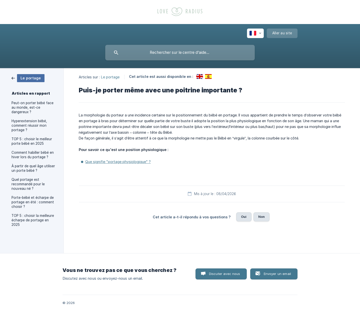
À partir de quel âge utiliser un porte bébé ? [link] (33, 168)
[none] (255, 33)
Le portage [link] (110, 77)
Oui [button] (243, 217)
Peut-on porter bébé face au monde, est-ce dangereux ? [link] (33, 107)
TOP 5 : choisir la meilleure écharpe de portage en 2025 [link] (33, 220)
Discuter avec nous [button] (224, 274)
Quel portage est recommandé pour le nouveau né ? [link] (28, 184)
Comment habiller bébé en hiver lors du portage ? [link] (33, 154)
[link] (28, 77)
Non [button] (261, 217)
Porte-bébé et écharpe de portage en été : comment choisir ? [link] (33, 202)
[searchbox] (180, 52)
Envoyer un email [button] (277, 274)
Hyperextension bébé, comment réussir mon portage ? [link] (29, 125)
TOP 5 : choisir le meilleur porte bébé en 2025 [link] (32, 141)
